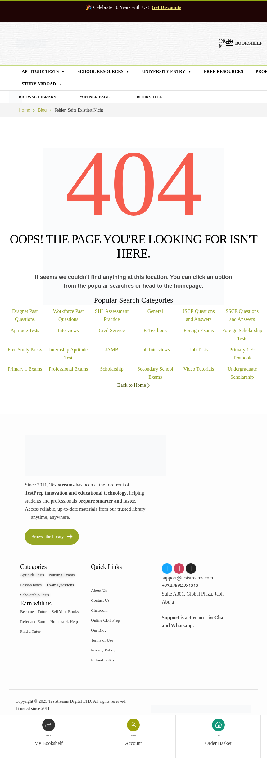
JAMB (112, 350)
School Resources (103, 72)
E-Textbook (155, 330)
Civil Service (112, 330)
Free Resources (223, 71)
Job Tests (199, 350)
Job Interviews (155, 350)
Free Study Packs (24, 350)
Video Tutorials (198, 369)
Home (24, 110)
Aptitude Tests (43, 72)
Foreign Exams (198, 330)
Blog (42, 110)
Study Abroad (42, 84)
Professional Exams (68, 369)
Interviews (68, 330)
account (49, 735)
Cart (218, 735)
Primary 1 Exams (24, 369)
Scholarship (112, 369)
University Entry (166, 72)
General (155, 311)
